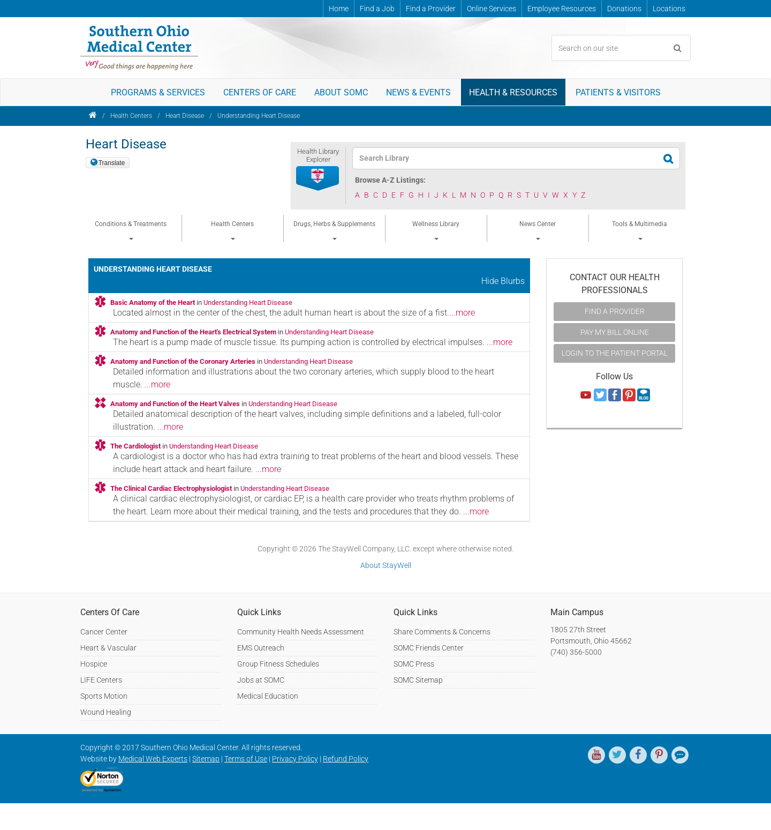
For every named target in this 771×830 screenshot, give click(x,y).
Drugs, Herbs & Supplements (334, 230)
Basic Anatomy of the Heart (152, 302)
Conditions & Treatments (131, 230)
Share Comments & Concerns (442, 631)
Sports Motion (103, 696)
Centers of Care (259, 92)
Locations (669, 8)
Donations (624, 8)
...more (462, 313)
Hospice (93, 664)
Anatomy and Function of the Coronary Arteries (182, 361)
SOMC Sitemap (418, 680)
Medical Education (267, 696)
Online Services (491, 8)
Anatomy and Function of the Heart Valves (175, 404)
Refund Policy (345, 758)
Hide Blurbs (503, 281)
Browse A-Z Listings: (390, 180)
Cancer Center (103, 631)
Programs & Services (158, 92)
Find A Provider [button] (615, 311)
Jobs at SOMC (260, 680)
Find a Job (377, 8)
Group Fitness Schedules (278, 664)
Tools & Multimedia (639, 230)
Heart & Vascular (108, 648)
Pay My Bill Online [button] (614, 332)
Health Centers (131, 115)
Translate (112, 163)
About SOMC (341, 92)
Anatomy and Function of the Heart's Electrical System (193, 332)
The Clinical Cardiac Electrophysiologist (171, 488)
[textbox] (509, 158)
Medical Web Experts (152, 758)
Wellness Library (435, 230)
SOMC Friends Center (429, 648)
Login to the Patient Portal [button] (615, 353)
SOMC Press (414, 664)
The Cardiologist (135, 446)
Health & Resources (513, 92)
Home (339, 8)
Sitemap (206, 758)
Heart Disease (184, 115)
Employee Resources (561, 8)
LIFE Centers (101, 680)
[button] (318, 179)
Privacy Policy (295, 758)
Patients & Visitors (618, 92)
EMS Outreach (260, 648)
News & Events (418, 92)
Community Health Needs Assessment (300, 631)
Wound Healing (105, 712)
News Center (537, 230)
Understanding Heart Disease (258, 115)
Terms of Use (245, 758)
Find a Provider (431, 8)
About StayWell (385, 565)
